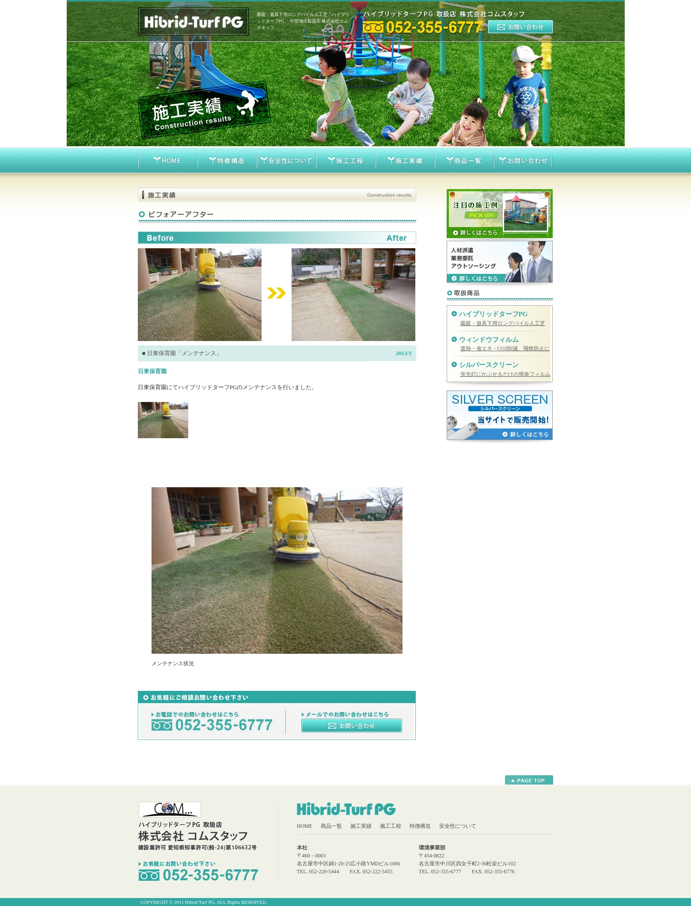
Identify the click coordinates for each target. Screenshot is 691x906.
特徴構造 (420, 826)
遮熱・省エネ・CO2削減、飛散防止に (505, 348)
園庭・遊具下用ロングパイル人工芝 (502, 323)
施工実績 (361, 826)
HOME (304, 826)
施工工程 (390, 826)
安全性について (457, 826)
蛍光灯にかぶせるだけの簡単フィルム (505, 374)
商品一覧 (331, 826)
